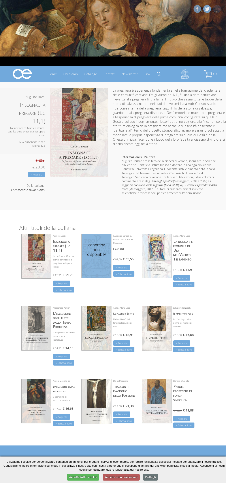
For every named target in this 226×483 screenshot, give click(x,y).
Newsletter (130, 74)
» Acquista (37, 174)
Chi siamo (70, 74)
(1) (210, 74)
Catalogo (90, 74)
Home (52, 74)
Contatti (109, 74)
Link (147, 74)
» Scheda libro (64, 290)
